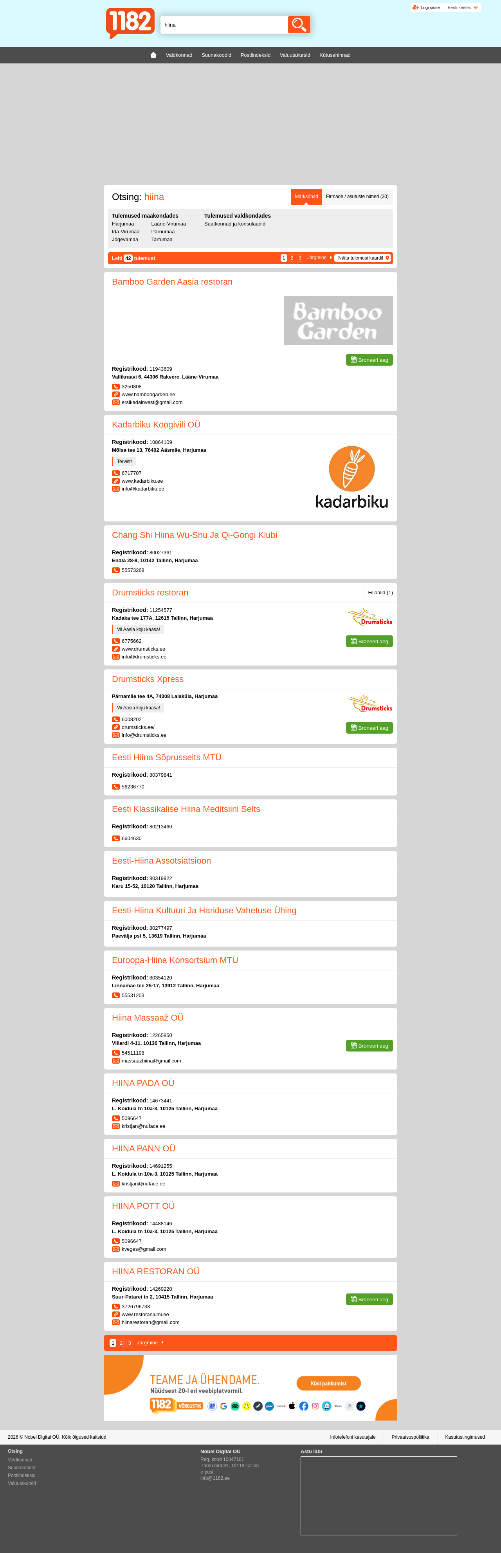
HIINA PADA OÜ (143, 1083)
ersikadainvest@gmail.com (152, 402)
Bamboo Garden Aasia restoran (172, 282)
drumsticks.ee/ (138, 727)
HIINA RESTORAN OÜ (156, 1271)
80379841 (161, 775)
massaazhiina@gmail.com (151, 1061)
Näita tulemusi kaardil (360, 258)
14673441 (161, 1101)
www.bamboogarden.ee (148, 394)
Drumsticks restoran (150, 592)
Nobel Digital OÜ (41, 1437)
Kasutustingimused (465, 1437)
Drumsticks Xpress (148, 679)
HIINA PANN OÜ (143, 1148)
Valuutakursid (22, 1483)
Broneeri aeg (373, 360)
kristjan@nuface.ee (143, 1126)
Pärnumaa (163, 231)
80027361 (161, 553)
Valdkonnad (20, 1460)
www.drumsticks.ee (143, 649)
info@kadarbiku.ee (143, 489)
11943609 (161, 369)
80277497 (161, 928)
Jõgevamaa (125, 239)
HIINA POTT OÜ (143, 1206)
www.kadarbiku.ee (142, 481)
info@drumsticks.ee (144, 657)
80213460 (161, 827)
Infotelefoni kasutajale (352, 1437)
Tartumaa (162, 239)
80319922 (161, 878)
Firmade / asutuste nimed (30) (357, 196)
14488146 (161, 1224)
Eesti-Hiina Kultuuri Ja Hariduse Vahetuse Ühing (204, 910)
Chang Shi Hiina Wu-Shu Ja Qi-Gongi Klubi (195, 535)
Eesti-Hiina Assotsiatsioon (161, 861)
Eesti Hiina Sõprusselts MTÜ (167, 757)
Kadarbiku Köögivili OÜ (156, 424)
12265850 (161, 1035)
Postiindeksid (22, 1475)
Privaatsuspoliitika (410, 1437)
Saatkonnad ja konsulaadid (234, 224)
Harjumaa (123, 224)
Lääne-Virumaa (168, 224)
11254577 (161, 610)
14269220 (161, 1289)
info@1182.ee (215, 1478)
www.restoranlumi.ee (145, 1314)
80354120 (161, 978)
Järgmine (316, 257)
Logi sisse (430, 7)
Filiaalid (380, 592)
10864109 (161, 442)
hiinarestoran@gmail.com (151, 1322)
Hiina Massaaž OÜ (148, 1018)
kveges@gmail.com (144, 1249)
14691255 (161, 1166)
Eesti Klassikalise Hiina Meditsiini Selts (186, 809)
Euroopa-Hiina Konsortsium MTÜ (175, 960)
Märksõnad (306, 196)
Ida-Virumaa (126, 231)
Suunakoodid (21, 1467)
